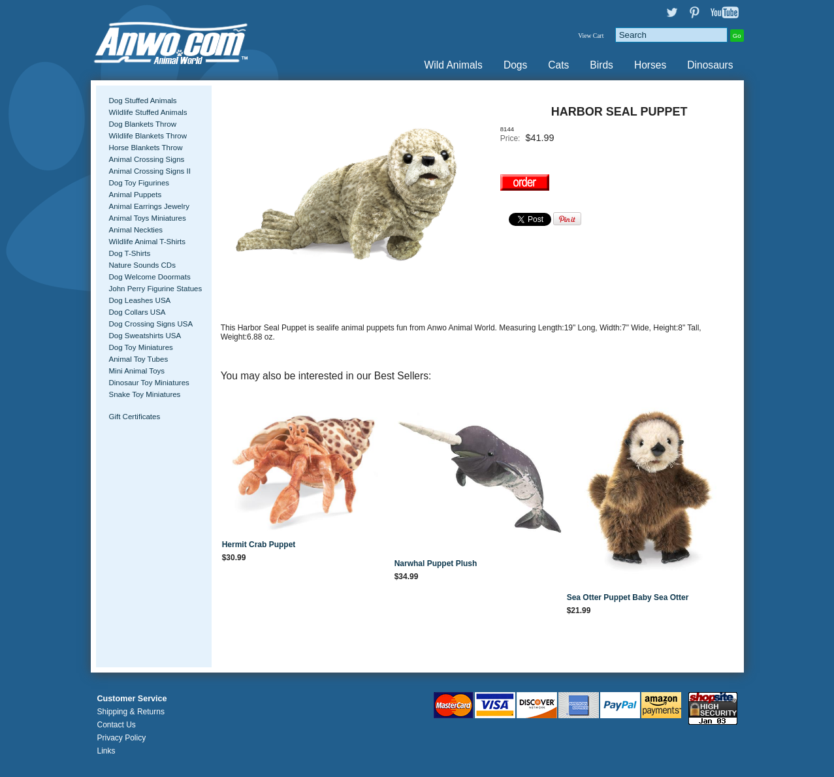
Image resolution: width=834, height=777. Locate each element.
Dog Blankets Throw (142, 124)
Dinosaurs (710, 65)
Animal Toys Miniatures (147, 218)
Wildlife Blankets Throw (148, 136)
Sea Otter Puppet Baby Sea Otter (628, 597)
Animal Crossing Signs (147, 159)
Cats (558, 65)
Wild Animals (454, 65)
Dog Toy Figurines (139, 183)
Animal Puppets (135, 194)
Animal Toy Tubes (138, 359)
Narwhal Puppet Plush (435, 563)
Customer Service (132, 698)
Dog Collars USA (137, 312)
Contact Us (116, 724)
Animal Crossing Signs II (150, 171)
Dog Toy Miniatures (141, 347)
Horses (650, 65)
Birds (601, 65)
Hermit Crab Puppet (259, 544)
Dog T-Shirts (130, 253)
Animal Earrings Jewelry (149, 206)
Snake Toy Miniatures (145, 394)
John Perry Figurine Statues (155, 289)
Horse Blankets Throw (146, 147)
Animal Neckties (136, 230)
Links (106, 750)
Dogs (515, 65)
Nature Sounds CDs (142, 265)
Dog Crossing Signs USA (151, 324)
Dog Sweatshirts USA (145, 336)
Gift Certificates (135, 416)
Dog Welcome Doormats (150, 277)
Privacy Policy (121, 737)
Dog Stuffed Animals (143, 100)
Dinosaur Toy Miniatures (149, 383)
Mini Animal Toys (137, 371)
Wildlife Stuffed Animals (148, 112)
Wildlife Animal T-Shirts (147, 242)
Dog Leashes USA (140, 300)
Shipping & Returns (131, 711)
